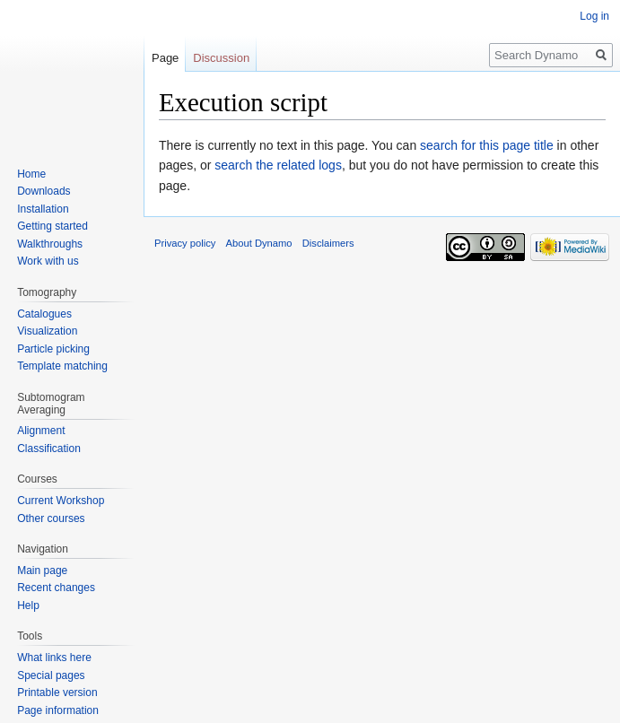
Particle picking (53, 349)
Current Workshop (60, 500)
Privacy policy (184, 243)
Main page (42, 570)
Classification (49, 448)
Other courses (50, 518)
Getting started (52, 226)
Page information (58, 710)
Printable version (57, 692)
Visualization (47, 331)
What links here (54, 657)
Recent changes (56, 587)
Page (165, 58)
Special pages (50, 675)
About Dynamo (259, 243)
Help (28, 605)
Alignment (41, 430)
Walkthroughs (50, 244)
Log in (594, 16)
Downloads (43, 191)
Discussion (221, 58)
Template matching (62, 366)
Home (31, 174)
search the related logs (278, 165)
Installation (42, 209)
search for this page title (487, 145)
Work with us (47, 261)
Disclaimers (328, 243)
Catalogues (44, 314)
